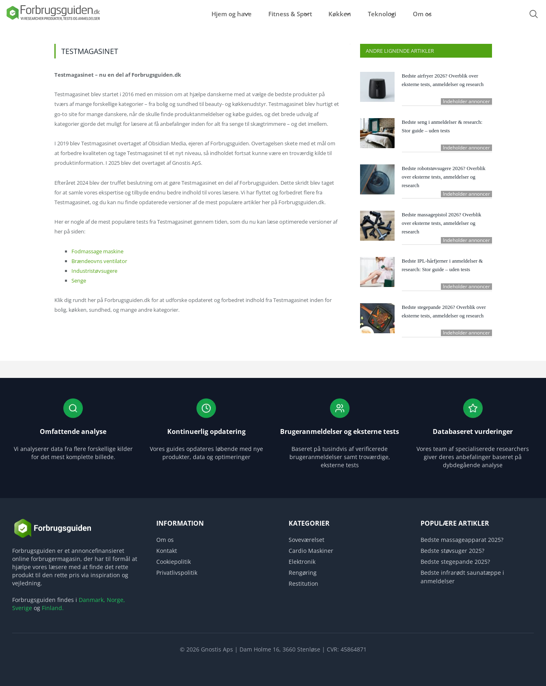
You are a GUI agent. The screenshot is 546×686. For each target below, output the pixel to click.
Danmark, (92, 600)
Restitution (303, 583)
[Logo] (52, 20)
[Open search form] (534, 14)
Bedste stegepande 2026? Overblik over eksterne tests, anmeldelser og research (444, 311)
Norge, (116, 600)
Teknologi (383, 14)
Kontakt (166, 550)
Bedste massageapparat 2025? (462, 540)
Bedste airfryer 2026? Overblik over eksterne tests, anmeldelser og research (443, 80)
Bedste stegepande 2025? (455, 561)
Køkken (332, 14)
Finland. (53, 608)
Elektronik (302, 561)
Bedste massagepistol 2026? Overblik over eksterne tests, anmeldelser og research (441, 223)
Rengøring (303, 572)
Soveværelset (306, 540)
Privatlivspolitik (176, 572)
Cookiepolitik (173, 561)
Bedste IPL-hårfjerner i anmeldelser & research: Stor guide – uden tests (442, 265)
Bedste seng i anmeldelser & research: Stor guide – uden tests (442, 126)
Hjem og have (205, 14)
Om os (433, 14)
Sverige (22, 608)
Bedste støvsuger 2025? (452, 550)
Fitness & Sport (273, 14)
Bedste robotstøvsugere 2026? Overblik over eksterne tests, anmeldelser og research (444, 176)
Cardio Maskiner (311, 550)
